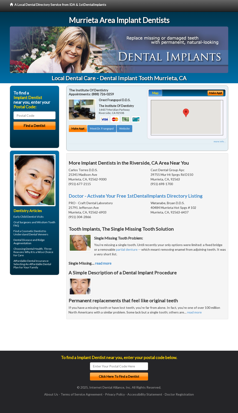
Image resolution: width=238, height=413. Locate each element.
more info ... (220, 141)
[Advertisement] (33, 315)
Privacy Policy (115, 394)
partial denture (127, 249)
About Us (51, 394)
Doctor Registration (179, 394)
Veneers (43, 234)
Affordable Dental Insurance (30, 261)
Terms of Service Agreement (81, 394)
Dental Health (34, 248)
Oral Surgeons (22, 222)
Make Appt (77, 128)
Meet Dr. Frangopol (102, 128)
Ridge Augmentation (29, 241)
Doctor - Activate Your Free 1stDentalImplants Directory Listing (135, 196)
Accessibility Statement (144, 394)
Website (124, 128)
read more (103, 263)
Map (155, 93)
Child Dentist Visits (32, 216)
